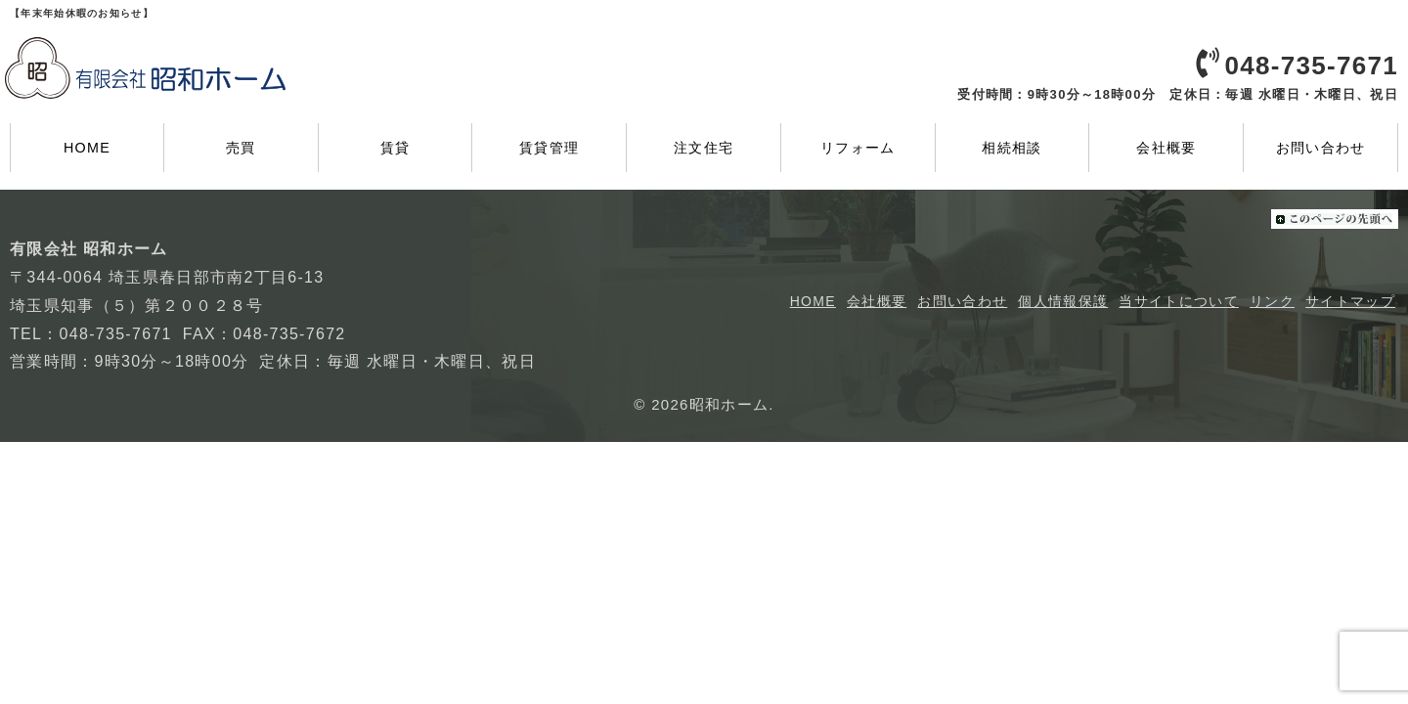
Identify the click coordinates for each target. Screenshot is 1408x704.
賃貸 (395, 147)
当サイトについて (1178, 301)
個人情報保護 (1063, 301)
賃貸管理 (549, 147)
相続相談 (1011, 147)
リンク (1272, 301)
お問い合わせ (1321, 147)
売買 (241, 147)
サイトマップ (1350, 301)
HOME (87, 147)
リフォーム (858, 147)
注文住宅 (703, 147)
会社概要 (1166, 147)
